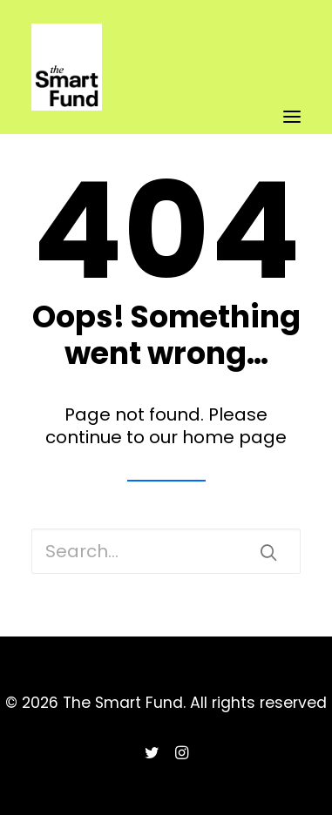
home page (234, 437)
